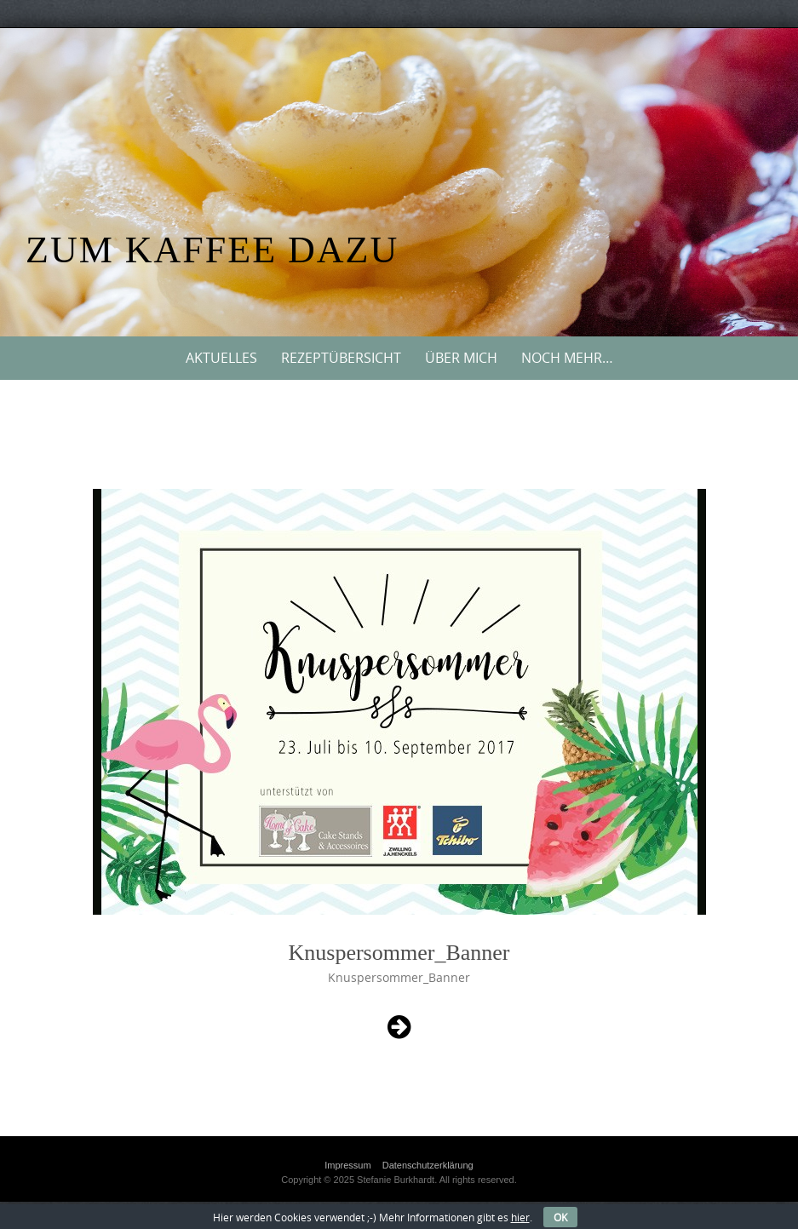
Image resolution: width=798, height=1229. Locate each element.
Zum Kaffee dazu (212, 250)
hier (520, 1217)
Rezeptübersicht (341, 357)
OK (560, 1217)
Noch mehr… (567, 357)
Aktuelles (221, 357)
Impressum (347, 1165)
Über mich (461, 357)
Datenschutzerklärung (428, 1165)
